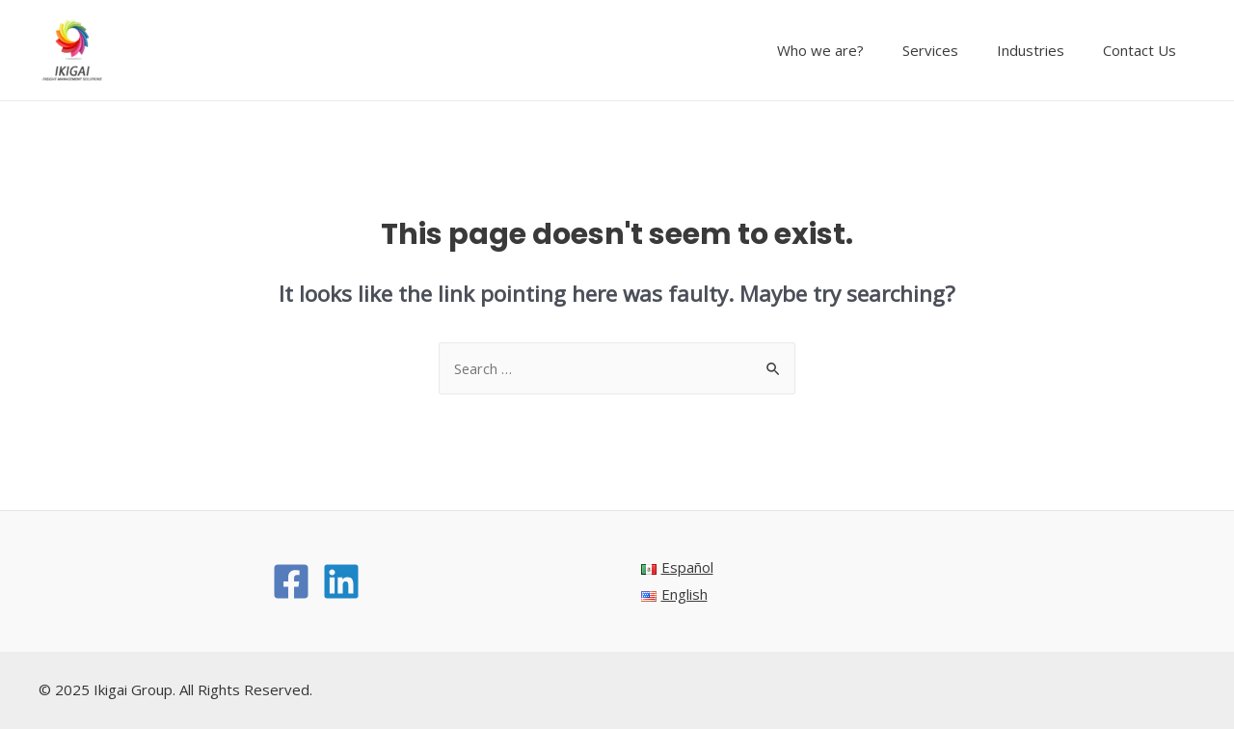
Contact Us (1144, 50)
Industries (1045, 50)
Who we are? (854, 50)
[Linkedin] (341, 581)
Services (954, 50)
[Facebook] (291, 581)
